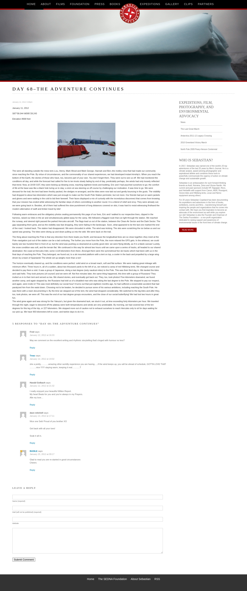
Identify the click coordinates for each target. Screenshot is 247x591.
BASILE (33, 451)
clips (188, 4)
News (183, 122)
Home (90, 579)
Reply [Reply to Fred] (32, 348)
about (46, 4)
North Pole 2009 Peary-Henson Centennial (199, 149)
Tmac (32, 355)
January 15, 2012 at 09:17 (42, 454)
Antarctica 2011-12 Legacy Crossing (196, 136)
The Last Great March (190, 129)
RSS (157, 579)
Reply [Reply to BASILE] (32, 470)
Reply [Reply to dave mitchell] (32, 443)
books (115, 4)
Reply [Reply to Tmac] (32, 374)
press (100, 4)
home (31, 4)
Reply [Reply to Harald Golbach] (32, 405)
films (60, 4)
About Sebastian (141, 579)
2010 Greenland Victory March (194, 142)
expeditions (150, 4)
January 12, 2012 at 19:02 (42, 359)
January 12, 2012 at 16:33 (42, 335)
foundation (80, 4)
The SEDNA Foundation (112, 579)
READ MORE (188, 230)
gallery (172, 4)
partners (206, 4)
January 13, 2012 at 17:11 (42, 416)
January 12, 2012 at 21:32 (42, 386)
